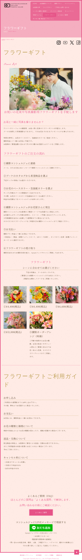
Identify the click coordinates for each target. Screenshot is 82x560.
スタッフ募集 (49, 555)
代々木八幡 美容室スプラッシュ (43, 19)
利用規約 (39, 555)
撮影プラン (58, 3)
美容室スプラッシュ (26, 555)
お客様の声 (36, 7)
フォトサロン (47, 7)
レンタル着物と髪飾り (40, 11)
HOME (35, 3)
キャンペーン (69, 11)
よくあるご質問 (63, 15)
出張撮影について (46, 3)
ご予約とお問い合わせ (62, 7)
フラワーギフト (49, 15)
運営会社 (59, 555)
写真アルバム (37, 15)
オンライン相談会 (56, 11)
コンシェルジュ (70, 3)
